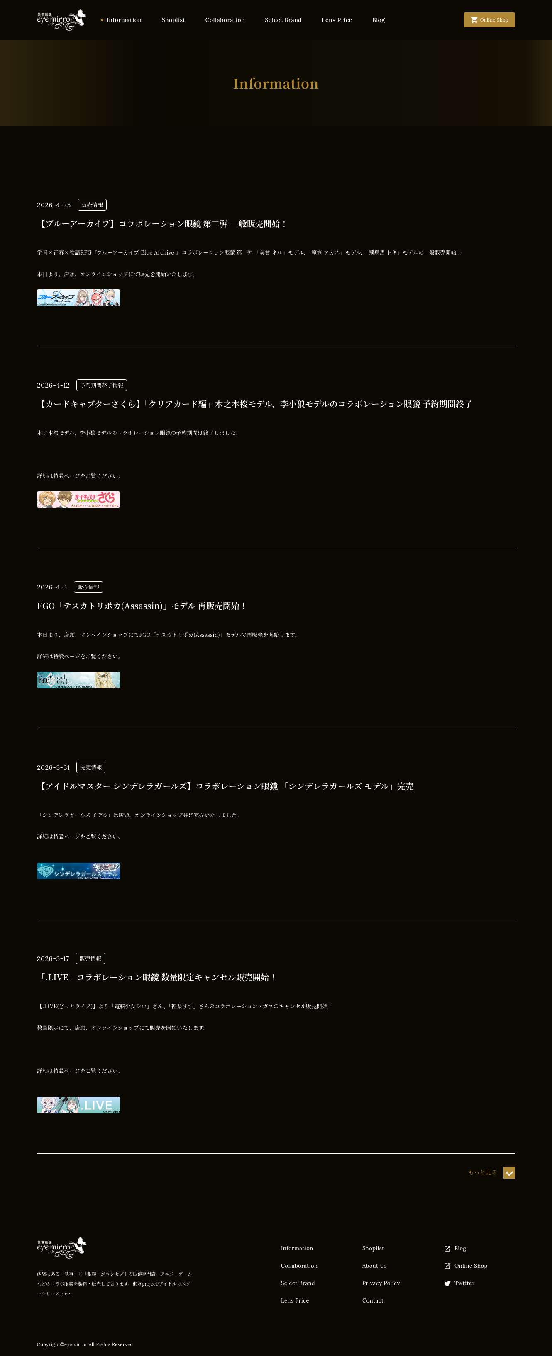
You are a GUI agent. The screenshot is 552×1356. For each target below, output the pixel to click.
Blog (378, 20)
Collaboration (225, 20)
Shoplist (173, 20)
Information (124, 20)
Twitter (459, 1283)
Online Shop (466, 1266)
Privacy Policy (381, 1283)
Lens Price (337, 20)
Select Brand (283, 20)
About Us (374, 1265)
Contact (373, 1300)
